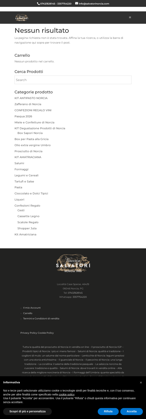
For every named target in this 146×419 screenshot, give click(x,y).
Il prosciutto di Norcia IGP (106, 346)
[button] (141, 382)
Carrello (27, 313)
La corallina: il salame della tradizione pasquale (66, 364)
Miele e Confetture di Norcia (34, 122)
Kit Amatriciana (25, 234)
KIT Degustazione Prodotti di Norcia (40, 128)
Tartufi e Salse (24, 181)
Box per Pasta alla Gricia (31, 139)
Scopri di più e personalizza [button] (27, 411)
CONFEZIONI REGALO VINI (33, 110)
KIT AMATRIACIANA (28, 157)
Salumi (19, 163)
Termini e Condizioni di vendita (41, 318)
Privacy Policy (28, 332)
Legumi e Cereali (26, 175)
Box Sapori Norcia (30, 133)
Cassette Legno (28, 216)
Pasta (18, 187)
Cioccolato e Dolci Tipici (31, 193)
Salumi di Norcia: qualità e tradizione (99, 351)
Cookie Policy (46, 332)
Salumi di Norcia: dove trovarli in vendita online (87, 368)
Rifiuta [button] (108, 411)
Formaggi (21, 169)
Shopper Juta (26, 228)
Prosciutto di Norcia (28, 151)
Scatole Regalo (27, 222)
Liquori (19, 199)
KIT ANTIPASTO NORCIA (31, 98)
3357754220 (80, 296)
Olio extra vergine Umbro (33, 145)
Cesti (21, 210)
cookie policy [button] (66, 394)
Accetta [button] (132, 411)
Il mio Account (32, 307)
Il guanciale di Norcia (71, 359)
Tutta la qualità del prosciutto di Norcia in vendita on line (56, 346)
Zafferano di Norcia (28, 104)
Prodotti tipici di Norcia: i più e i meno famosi (48, 351)
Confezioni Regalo (27, 205)
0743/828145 (75, 292)
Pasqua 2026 (23, 116)
